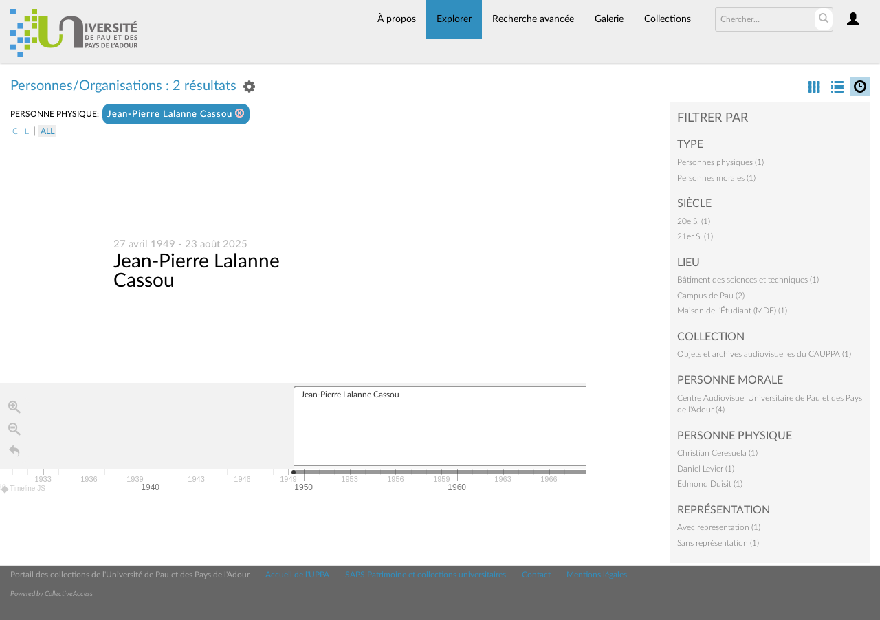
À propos (396, 19)
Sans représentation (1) (718, 543)
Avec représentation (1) (718, 527)
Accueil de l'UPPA (297, 575)
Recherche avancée (533, 19)
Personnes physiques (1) (720, 162)
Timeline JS (23, 489)
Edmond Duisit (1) (709, 484)
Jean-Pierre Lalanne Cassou (176, 114)
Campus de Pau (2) (711, 295)
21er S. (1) (695, 236)
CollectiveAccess (69, 593)
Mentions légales (596, 575)
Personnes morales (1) (716, 178)
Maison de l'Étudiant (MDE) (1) (732, 311)
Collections (667, 19)
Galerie (609, 19)
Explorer (454, 19)
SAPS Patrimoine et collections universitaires (425, 575)
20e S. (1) (693, 221)
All (47, 131)
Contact (536, 575)
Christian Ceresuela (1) (717, 453)
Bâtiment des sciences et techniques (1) (748, 280)
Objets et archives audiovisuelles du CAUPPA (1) (764, 354)
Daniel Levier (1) (705, 469)
